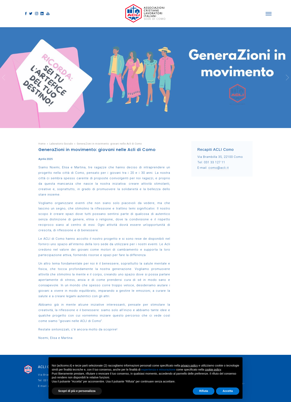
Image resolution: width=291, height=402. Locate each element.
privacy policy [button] (189, 365)
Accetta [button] (227, 391)
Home (41, 143)
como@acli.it (218, 168)
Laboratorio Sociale (61, 143)
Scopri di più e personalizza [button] (76, 391)
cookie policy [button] (213, 369)
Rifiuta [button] (203, 391)
